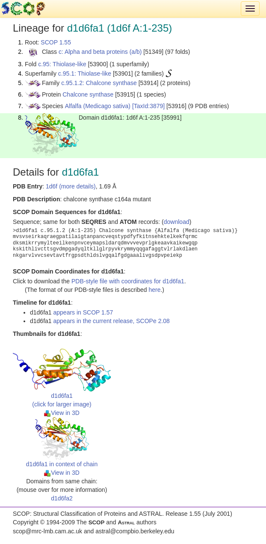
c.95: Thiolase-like (62, 64)
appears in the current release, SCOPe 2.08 (111, 321)
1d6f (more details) (71, 186)
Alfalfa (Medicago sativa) (97, 106)
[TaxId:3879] (148, 106)
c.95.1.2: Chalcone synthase (99, 82)
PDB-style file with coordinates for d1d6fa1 (127, 281)
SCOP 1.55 (56, 42)
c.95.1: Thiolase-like (84, 73)
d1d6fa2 (62, 498)
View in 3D (62, 412)
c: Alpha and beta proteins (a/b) (100, 51)
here (154, 289)
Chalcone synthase (87, 94)
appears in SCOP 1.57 (83, 312)
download (176, 221)
